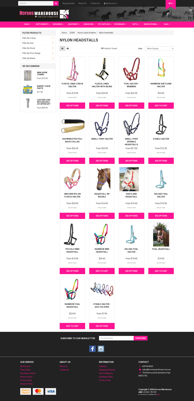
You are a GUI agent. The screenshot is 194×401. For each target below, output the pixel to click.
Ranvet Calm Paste (43, 87)
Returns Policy (26, 377)
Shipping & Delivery (107, 370)
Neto (158, 394)
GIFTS (135, 24)
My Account (25, 366)
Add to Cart (161, 106)
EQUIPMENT (74, 24)
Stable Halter (161, 139)
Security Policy (26, 384)
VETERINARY (120, 24)
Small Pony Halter (102, 139)
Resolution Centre (27, 373)
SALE (167, 24)
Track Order (25, 370)
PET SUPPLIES (105, 24)
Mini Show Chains (42, 73)
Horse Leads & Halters (87, 33)
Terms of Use (104, 380)
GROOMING (58, 24)
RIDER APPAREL (151, 24)
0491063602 (145, 366)
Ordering (102, 366)
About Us (82, 3)
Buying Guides (69, 3)
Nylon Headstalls (106, 33)
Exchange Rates (106, 377)
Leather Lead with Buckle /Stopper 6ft (44, 102)
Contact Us (95, 3)
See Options (72, 106)
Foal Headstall (161, 249)
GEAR (27, 24)
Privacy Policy (26, 380)
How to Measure (106, 373)
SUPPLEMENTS (43, 24)
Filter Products (31, 33)
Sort (140, 49)
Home (64, 33)
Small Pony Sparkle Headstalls (131, 142)
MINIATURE (89, 24)
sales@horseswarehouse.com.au (154, 369)
